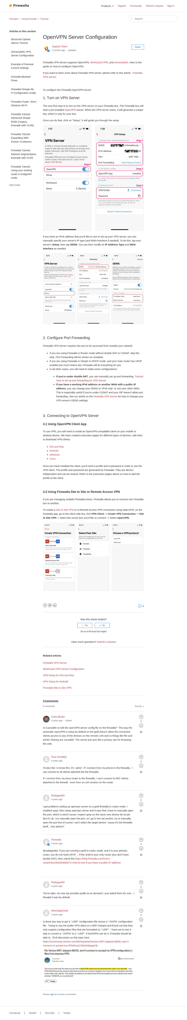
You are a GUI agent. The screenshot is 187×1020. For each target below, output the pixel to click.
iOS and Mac (57, 446)
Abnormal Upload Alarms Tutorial (20, 41)
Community (136, 5)
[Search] (153, 18)
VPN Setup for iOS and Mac (58, 675)
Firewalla (13, 19)
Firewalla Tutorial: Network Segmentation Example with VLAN (23, 154)
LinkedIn (55, 605)
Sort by (138, 706)
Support (122, 5)
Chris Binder (58, 716)
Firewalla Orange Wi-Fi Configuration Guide (23, 91)
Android (54, 450)
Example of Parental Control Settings (22, 66)
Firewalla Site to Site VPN (57, 687)
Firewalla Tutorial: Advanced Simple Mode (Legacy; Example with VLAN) (22, 120)
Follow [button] (138, 47)
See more (14, 184)
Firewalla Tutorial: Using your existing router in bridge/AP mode (21, 172)
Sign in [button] (170, 5)
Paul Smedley (59, 756)
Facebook (45, 605)
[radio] (84, 625)
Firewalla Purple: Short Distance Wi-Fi (23, 103)
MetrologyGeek (59, 910)
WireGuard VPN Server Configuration (63, 669)
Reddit (32, 1013)
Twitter (50, 605)
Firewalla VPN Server (55, 662)
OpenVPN (70, 109)
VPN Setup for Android (55, 681)
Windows (55, 454)
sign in (53, 994)
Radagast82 (58, 795)
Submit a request (154, 5)
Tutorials (44, 19)
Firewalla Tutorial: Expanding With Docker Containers (21, 138)
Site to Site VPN (64, 509)
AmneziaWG (121, 62)
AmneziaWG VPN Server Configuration (22, 53)
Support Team (59, 46)
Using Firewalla (29, 19)
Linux (53, 458)
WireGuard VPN (99, 62)
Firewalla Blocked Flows (21, 78)
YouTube (50, 1013)
